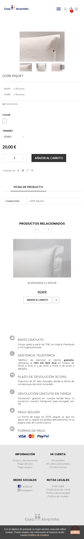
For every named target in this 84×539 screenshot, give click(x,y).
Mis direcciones (58, 467)
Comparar (56, 300)
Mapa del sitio (25, 463)
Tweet (23, 170)
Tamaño (7, 130)
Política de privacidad (58, 493)
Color (6, 114)
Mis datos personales (58, 463)
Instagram (25, 490)
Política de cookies (58, 496)
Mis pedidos (58, 460)
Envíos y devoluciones (25, 460)
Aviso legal (58, 486)
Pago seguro (25, 467)
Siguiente (62, 67)
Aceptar (75, 532)
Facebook (25, 486)
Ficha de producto (28, 187)
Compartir (18, 170)
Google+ (27, 170)
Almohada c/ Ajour (42, 283)
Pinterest (32, 170)
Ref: (4, 104)
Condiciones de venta (58, 489)
